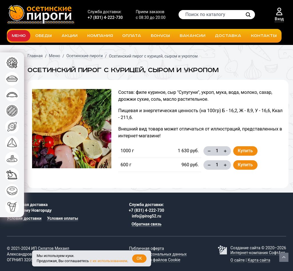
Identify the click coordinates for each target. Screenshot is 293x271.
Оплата (131, 35)
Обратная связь (147, 224)
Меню (19, 35)
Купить (245, 150)
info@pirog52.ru (146, 216)
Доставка (228, 35)
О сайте (237, 260)
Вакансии (192, 35)
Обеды (43, 35)
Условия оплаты (62, 218)
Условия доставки (24, 218)
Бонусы (160, 35)
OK (139, 258)
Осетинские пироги (84, 56)
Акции (70, 35)
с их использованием (108, 261)
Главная (35, 56)
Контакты (264, 35)
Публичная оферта (146, 248)
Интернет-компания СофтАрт (257, 252)
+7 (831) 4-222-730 (105, 17)
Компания (100, 35)
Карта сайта (259, 260)
